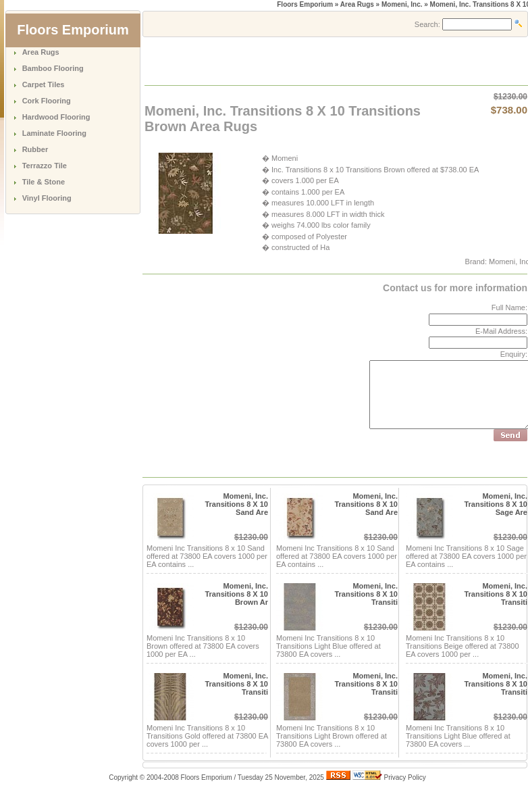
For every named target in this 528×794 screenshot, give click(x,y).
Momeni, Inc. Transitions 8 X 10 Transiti (366, 594)
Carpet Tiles (43, 84)
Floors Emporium (305, 4)
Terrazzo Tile (44, 166)
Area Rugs (40, 52)
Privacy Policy (405, 777)
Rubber (35, 149)
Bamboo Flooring (53, 68)
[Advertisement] (303, 60)
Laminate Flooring (54, 133)
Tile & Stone (43, 182)
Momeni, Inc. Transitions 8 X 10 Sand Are (236, 504)
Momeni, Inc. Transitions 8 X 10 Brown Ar (236, 594)
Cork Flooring (46, 101)
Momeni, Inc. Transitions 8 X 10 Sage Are (495, 504)
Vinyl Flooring (47, 198)
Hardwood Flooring (56, 117)
